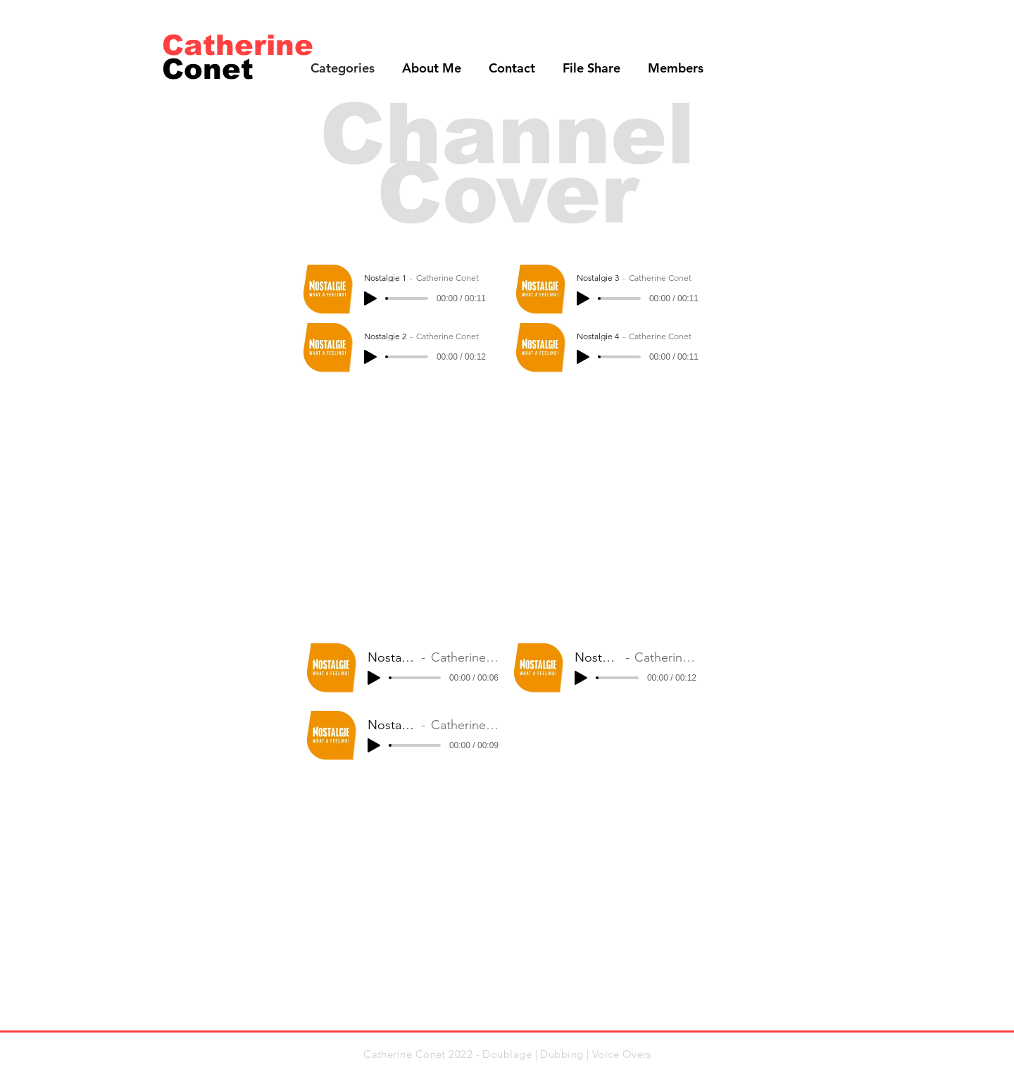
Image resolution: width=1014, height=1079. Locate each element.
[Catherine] (238, 45)
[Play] (370, 298)
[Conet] (217, 68)
